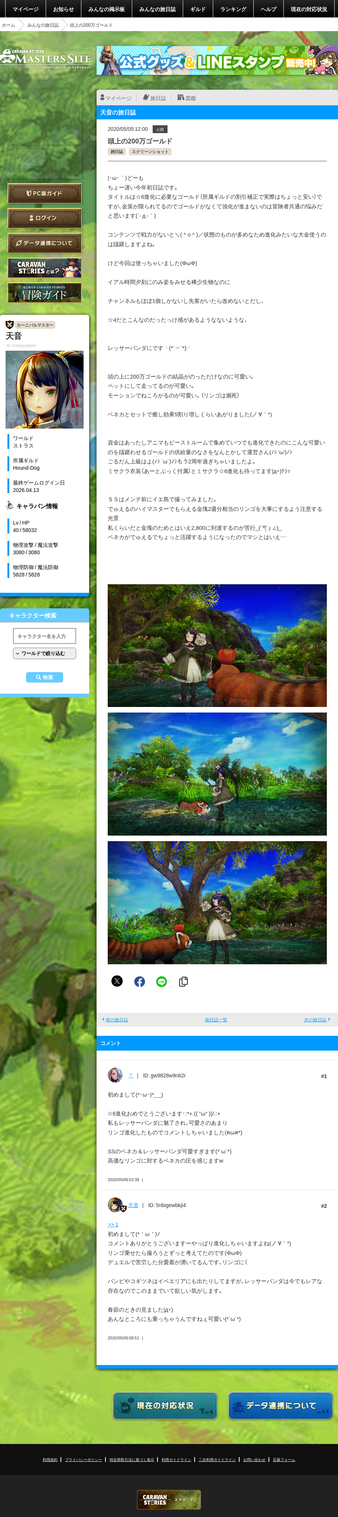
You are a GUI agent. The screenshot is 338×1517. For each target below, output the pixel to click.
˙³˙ (130, 1075)
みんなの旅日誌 (157, 9)
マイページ (26, 9)
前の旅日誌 (117, 1019)
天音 (133, 1205)
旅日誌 (158, 98)
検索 (48, 677)
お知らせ (63, 9)
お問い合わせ (254, 1459)
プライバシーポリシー (83, 1459)
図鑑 (191, 98)
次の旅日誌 (315, 1019)
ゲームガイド (44, 292)
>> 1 (113, 1224)
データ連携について (44, 243)
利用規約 (50, 1459)
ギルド (198, 9)
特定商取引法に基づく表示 (132, 1459)
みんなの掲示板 (106, 9)
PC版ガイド (44, 193)
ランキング (233, 9)
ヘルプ (268, 9)
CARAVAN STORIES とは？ (44, 268)
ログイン (44, 218)
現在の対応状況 (309, 9)
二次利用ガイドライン (217, 1459)
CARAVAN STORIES (169, 1500)
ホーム (8, 25)
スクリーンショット (150, 151)
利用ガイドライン (176, 1459)
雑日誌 (117, 151)
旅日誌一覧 (216, 1019)
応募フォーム (284, 1459)
